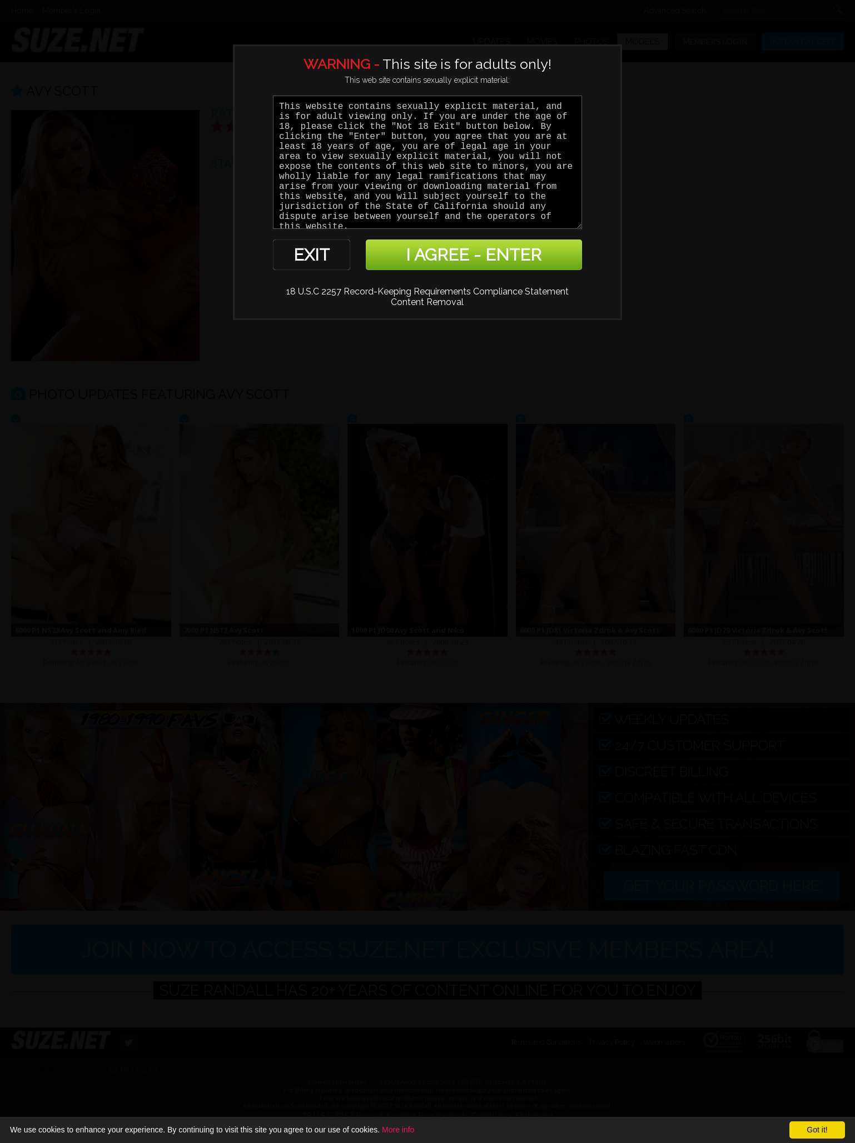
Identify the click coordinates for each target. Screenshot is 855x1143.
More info (398, 1129)
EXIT (312, 254)
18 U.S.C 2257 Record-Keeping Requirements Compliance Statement (427, 291)
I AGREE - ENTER (473, 254)
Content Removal (427, 302)
